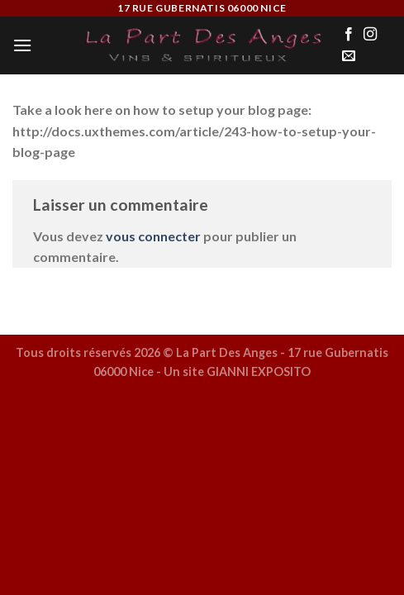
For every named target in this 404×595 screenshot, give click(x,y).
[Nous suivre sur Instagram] (370, 34)
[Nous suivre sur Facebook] (348, 34)
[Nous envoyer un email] (348, 56)
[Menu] (22, 45)
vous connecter (153, 236)
